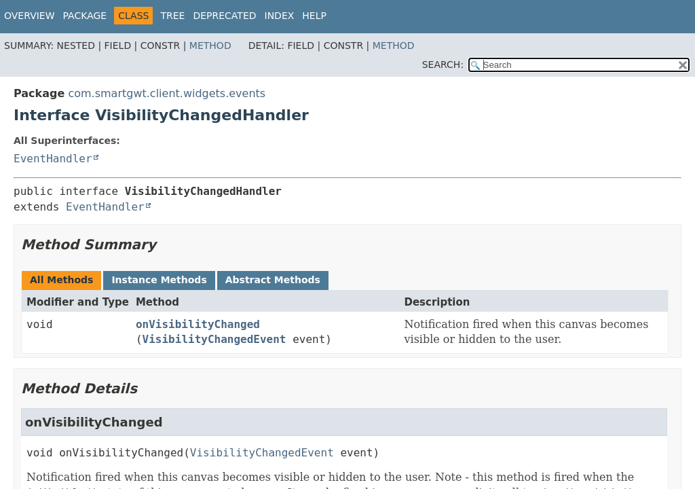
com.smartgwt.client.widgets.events (166, 93)
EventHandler (53, 158)
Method (210, 45)
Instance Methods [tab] (158, 279)
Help (314, 15)
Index (280, 15)
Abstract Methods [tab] (272, 279)
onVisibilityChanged (198, 324)
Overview (29, 15)
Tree (172, 15)
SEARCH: (443, 64)
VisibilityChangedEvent (214, 339)
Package (85, 15)
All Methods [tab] (61, 279)
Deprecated (224, 15)
